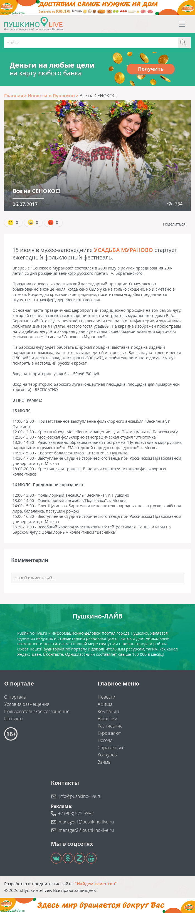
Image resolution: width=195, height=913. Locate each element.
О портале (15, 697)
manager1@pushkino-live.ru (86, 822)
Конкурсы (108, 755)
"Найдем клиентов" (96, 883)
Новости (106, 697)
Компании (108, 711)
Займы (105, 762)
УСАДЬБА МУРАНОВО (123, 250)
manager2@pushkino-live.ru (86, 830)
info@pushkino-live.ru (80, 796)
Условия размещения (26, 704)
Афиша (105, 704)
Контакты (13, 719)
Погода (105, 740)
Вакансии (107, 719)
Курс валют (109, 733)
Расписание (110, 726)
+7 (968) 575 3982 (76, 813)
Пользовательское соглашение (37, 711)
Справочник (110, 747)
